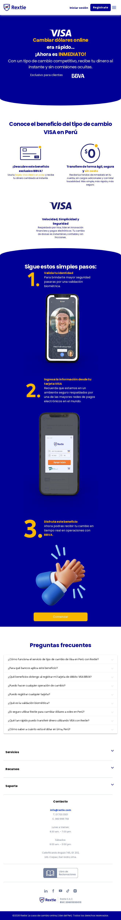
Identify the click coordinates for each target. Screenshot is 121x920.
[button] (60, 659)
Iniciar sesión (79, 8)
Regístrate (100, 7)
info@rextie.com (60, 810)
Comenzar (60, 617)
